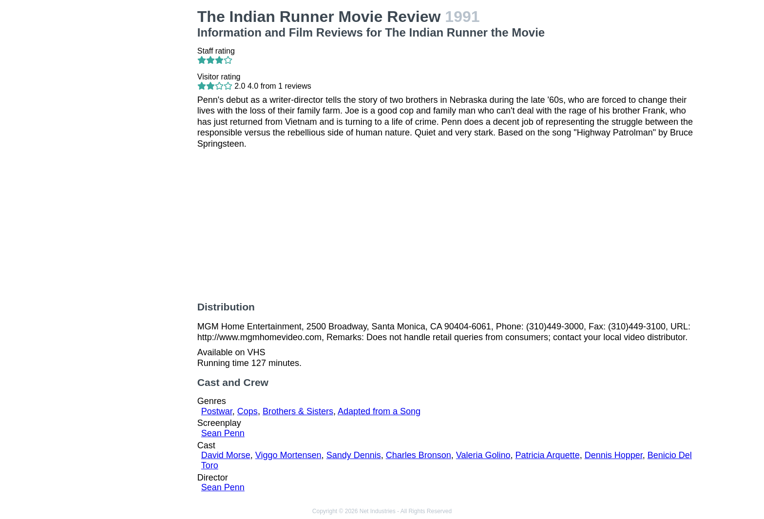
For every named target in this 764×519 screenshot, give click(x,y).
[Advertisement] (132, 154)
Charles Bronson (418, 455)
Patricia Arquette (548, 455)
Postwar (216, 411)
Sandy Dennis (353, 455)
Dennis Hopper (614, 455)
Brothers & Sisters (298, 411)
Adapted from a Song (379, 411)
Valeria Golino (483, 455)
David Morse (225, 455)
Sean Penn (223, 433)
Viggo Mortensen (288, 455)
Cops (247, 411)
